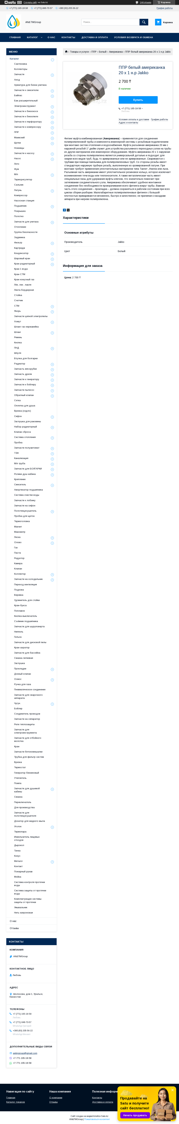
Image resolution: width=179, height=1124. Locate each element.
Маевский (19, 137)
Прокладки (20, 668)
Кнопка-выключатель (25, 616)
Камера (18, 563)
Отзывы (14, 928)
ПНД (16, 347)
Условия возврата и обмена (133, 37)
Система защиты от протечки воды (30, 892)
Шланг (17, 332)
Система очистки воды (26, 495)
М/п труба (19, 463)
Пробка (18, 442)
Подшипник (20, 205)
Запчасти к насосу (24, 153)
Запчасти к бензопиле (26, 116)
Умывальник (20, 907)
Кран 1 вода (21, 269)
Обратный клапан (24, 395)
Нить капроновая (23, 912)
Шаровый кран (22, 258)
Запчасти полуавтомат (26, 447)
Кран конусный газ (24, 279)
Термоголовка (22, 521)
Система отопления (25, 437)
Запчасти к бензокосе (26, 111)
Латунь (18, 190)
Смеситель (20, 484)
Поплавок (19, 610)
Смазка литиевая (23, 658)
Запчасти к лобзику (24, 500)
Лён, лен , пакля (22, 284)
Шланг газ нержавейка (26, 326)
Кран (16, 746)
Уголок (18, 826)
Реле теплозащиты (24, 724)
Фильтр (18, 242)
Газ (16, 547)
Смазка (18, 796)
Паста (17, 552)
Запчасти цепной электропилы (31, 316)
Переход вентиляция (25, 584)
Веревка (18, 595)
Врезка (18, 762)
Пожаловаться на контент (97, 1119)
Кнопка (18, 342)
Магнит (18, 526)
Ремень (18, 337)
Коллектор (20, 574)
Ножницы (19, 148)
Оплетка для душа (24, 405)
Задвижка (19, 237)
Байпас (18, 95)
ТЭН (16, 453)
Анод (17, 79)
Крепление (20, 479)
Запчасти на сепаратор (27, 719)
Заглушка (19, 663)
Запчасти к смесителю (26, 90)
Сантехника (20, 64)
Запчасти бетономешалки (28, 751)
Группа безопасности (25, 232)
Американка (116, 51)
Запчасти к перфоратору (28, 121)
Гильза (18, 637)
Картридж (19, 248)
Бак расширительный (26, 100)
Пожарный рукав (23, 871)
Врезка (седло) (22, 411)
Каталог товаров (15, 1102)
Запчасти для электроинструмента (25, 731)
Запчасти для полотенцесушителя (25, 814)
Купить (138, 99)
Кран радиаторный (24, 263)
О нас (51, 37)
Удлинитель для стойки (27, 600)
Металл (18, 861)
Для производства (24, 807)
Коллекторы (20, 69)
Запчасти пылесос (24, 390)
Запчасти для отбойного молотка (27, 739)
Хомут (17, 321)
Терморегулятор (23, 179)
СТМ (16, 305)
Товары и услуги (79, 51)
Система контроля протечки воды (29, 884)
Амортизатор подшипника (28, 489)
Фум (16, 169)
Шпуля (17, 353)
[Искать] (143, 22)
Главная (15, 37)
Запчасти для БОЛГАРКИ (28, 468)
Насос (17, 158)
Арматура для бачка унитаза (30, 85)
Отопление (20, 227)
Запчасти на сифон (24, 505)
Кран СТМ (19, 274)
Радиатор (19, 363)
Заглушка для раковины (27, 421)
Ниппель (18, 631)
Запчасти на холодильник (28, 579)
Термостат (20, 767)
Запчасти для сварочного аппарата (28, 696)
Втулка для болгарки (26, 358)
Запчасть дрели (23, 374)
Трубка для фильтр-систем (29, 757)
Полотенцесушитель (25, 510)
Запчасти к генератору (26, 379)
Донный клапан (22, 674)
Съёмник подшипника (26, 621)
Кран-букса (20, 605)
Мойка (17, 876)
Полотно (19, 216)
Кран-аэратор (22, 647)
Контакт (18, 866)
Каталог (32, 37)
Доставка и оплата (94, 37)
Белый (102, 51)
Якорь (17, 311)
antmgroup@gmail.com (25, 1053)
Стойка (18, 295)
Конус (17, 856)
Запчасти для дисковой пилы (30, 642)
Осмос (18, 679)
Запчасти (19, 74)
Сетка (17, 400)
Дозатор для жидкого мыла (29, 821)
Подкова (19, 589)
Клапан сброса (22, 432)
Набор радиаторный (25, 426)
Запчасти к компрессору (27, 127)
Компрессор (20, 195)
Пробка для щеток (24, 516)
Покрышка (20, 211)
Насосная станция (24, 200)
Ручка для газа (22, 684)
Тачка (17, 850)
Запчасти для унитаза (26, 221)
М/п (16, 174)
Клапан (18, 568)
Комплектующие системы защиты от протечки (27, 900)
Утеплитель (20, 778)
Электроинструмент (25, 106)
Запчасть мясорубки (25, 369)
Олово (18, 542)
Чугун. (17, 703)
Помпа (17, 783)
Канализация (21, 458)
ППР (93, 51)
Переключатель (22, 802)
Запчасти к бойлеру (25, 384)
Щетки (17, 142)
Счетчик (18, 300)
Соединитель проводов (27, 713)
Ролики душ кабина (25, 474)
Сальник (18, 184)
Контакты (68, 37)
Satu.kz (104, 1116)
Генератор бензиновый (26, 772)
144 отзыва (145, 2)
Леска (17, 537)
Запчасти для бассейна (27, 652)
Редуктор (19, 558)
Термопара (20, 831)
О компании (55, 1097)
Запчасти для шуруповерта (29, 626)
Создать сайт (30, 2)
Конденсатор (21, 253)
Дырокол (19, 845)
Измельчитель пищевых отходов (27, 838)
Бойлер (18, 708)
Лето (16, 164)
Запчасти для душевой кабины (27, 790)
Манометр (19, 532)
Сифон (18, 416)
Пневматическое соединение (29, 689)
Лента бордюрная (24, 290)
